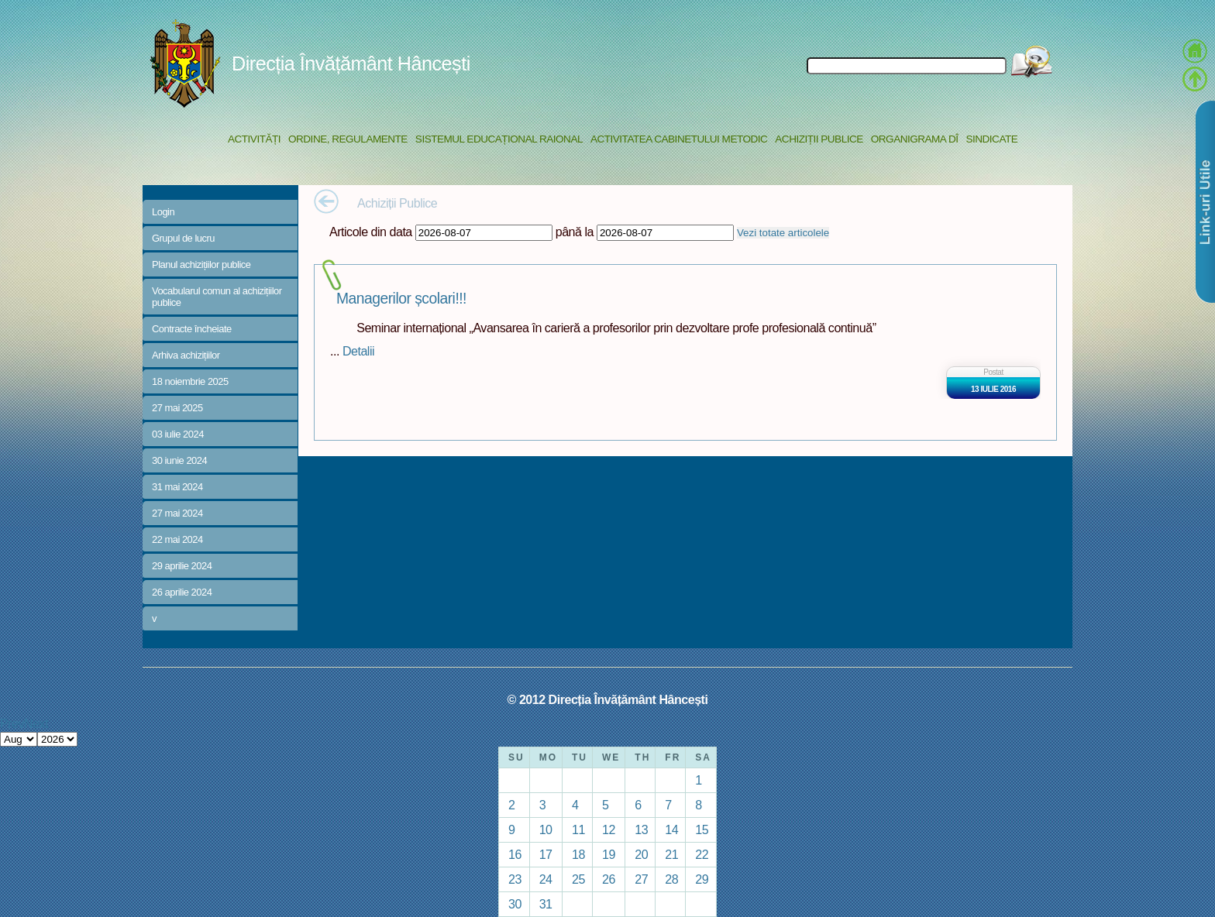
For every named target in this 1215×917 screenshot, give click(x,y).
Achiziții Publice (818, 139)
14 (671, 829)
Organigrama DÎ (915, 139)
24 (545, 879)
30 (514, 904)
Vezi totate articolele (783, 233)
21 (671, 854)
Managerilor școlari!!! (401, 298)
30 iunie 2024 (179, 460)
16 (514, 854)
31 (545, 904)
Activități (254, 139)
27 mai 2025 (177, 408)
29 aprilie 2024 (182, 566)
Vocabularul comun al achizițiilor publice (217, 296)
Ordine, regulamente (348, 139)
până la (575, 232)
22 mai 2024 (177, 539)
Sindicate (991, 139)
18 (578, 854)
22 (701, 854)
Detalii (358, 351)
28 (671, 879)
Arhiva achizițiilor (186, 355)
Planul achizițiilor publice (201, 264)
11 (578, 829)
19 (608, 854)
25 (578, 879)
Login (163, 212)
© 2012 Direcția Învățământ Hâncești (608, 699)
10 (545, 829)
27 (641, 879)
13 (641, 829)
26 (608, 879)
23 (514, 879)
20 (641, 854)
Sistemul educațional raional (499, 139)
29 (701, 879)
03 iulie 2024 (178, 434)
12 (608, 829)
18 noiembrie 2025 (190, 381)
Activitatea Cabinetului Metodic (678, 139)
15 (701, 829)
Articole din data (370, 232)
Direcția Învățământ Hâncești (351, 63)
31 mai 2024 (177, 487)
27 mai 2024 (177, 513)
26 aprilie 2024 (182, 592)
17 (545, 854)
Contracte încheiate (192, 329)
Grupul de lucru (183, 238)
